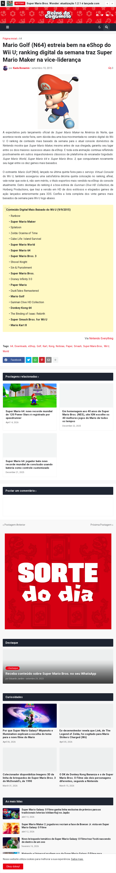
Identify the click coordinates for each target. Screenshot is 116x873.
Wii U (106, 346)
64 (20, 38)
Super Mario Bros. (92, 346)
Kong (51, 346)
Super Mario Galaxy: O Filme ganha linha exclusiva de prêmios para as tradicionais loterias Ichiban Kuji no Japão (61, 811)
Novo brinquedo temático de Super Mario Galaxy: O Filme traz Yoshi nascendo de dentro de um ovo (66, 840)
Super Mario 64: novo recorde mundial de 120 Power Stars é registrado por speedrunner (29, 415)
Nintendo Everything (101, 338)
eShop (31, 346)
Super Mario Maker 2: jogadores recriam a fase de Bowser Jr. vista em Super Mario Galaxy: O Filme (65, 826)
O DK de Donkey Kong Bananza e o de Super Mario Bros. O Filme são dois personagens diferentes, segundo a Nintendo (86, 778)
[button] (107, 4)
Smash (78, 346)
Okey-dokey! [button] (13, 866)
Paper (69, 346)
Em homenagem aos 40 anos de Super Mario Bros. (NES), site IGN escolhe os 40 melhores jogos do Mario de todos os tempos (85, 416)
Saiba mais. (77, 859)
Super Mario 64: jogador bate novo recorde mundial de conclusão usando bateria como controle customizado (29, 464)
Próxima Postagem (101, 524)
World (6, 351)
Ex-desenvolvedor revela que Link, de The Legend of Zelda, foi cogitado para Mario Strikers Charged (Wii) (85, 734)
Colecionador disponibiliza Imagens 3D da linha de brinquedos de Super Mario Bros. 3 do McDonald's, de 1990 (29, 778)
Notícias (60, 346)
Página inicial (10, 38)
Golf (39, 346)
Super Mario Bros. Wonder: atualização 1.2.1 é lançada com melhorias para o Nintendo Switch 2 (63, 4)
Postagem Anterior (14, 524)
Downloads (21, 346)
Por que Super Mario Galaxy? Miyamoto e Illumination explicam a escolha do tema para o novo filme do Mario (28, 734)
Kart (45, 346)
